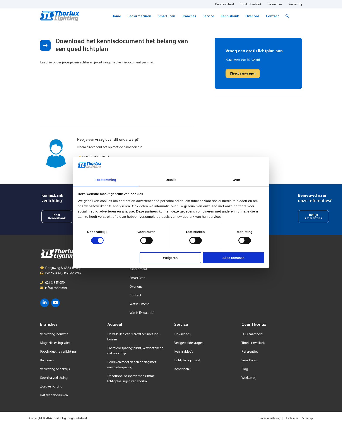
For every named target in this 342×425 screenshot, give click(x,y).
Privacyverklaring (269, 418)
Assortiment (138, 269)
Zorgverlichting (51, 386)
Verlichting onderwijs (55, 369)
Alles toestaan (233, 258)
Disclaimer (291, 418)
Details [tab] (171, 180)
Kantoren (47, 360)
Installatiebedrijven (54, 395)
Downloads (182, 334)
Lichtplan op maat (187, 360)
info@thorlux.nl (56, 288)
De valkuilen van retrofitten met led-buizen (133, 337)
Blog (244, 369)
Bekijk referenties (313, 217)
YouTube (55, 302)
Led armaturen (139, 16)
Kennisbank (230, 16)
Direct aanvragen (243, 73)
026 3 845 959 (55, 283)
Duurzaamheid (224, 4)
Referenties (275, 4)
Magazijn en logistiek (55, 343)
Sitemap (307, 418)
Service (208, 16)
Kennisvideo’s (183, 352)
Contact (272, 16)
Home (116, 16)
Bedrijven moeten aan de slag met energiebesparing (131, 364)
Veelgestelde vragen (188, 343)
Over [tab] (236, 180)
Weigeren (170, 258)
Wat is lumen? (139, 304)
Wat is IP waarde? (142, 313)
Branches (189, 16)
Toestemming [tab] (105, 180)
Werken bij (295, 4)
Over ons (252, 16)
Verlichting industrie (54, 334)
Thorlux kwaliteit (250, 4)
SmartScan (166, 16)
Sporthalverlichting (54, 378)
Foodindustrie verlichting (58, 352)
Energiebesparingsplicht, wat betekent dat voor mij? (135, 351)
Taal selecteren (298, 16)
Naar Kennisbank (57, 217)
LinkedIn (44, 302)
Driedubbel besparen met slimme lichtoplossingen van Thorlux (131, 378)
